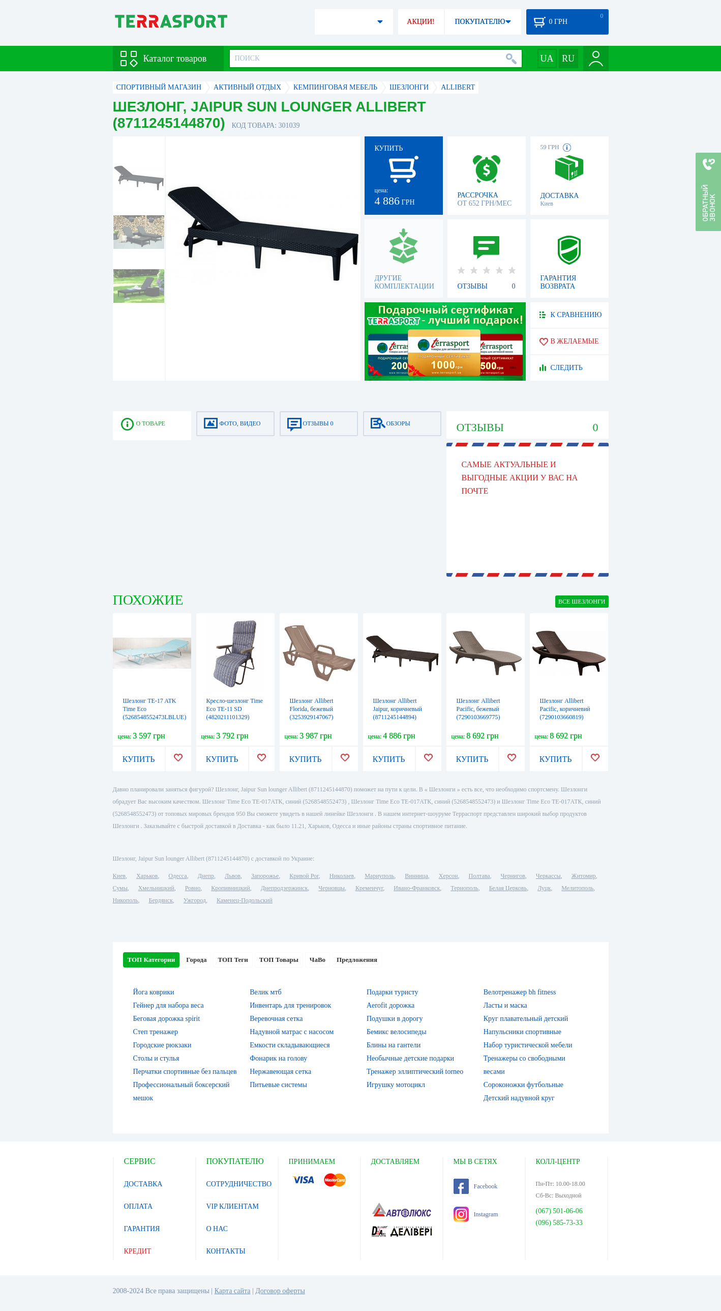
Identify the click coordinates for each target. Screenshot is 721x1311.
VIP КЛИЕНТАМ (232, 1206)
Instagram (476, 1214)
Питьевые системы (278, 1085)
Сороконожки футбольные (523, 1085)
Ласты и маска (505, 1005)
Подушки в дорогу (395, 1018)
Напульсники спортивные (522, 1032)
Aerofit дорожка (390, 1005)
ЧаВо (317, 959)
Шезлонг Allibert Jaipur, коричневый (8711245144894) (397, 709)
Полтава (479, 875)
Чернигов (513, 875)
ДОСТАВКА (143, 1184)
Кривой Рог (303, 875)
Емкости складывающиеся (290, 1045)
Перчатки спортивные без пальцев (185, 1071)
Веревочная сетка (276, 1018)
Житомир (584, 875)
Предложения (357, 959)
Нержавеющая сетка (280, 1071)
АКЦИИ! (420, 21)
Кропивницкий (230, 888)
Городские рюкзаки (162, 1045)
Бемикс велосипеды (397, 1032)
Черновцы (331, 888)
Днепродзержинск (284, 888)
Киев (119, 875)
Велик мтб (265, 992)
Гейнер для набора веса (168, 1005)
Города (196, 959)
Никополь (125, 900)
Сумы (120, 888)
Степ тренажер (155, 1032)
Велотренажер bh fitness (520, 992)
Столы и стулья (156, 1058)
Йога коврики (153, 992)
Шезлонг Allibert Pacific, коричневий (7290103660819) (565, 709)
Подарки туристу (392, 992)
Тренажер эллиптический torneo (415, 1071)
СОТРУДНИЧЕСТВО (239, 1184)
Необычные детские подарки (410, 1058)
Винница (416, 875)
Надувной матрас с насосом (292, 1032)
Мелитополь (577, 888)
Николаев (341, 875)
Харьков (147, 875)
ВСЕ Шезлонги (581, 601)
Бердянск (161, 900)
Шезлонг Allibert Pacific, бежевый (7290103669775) (478, 709)
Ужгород (195, 900)
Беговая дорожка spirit (166, 1018)
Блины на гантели (393, 1045)
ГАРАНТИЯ (142, 1229)
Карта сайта (233, 1291)
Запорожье (265, 875)
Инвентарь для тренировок (290, 1005)
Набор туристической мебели (528, 1045)
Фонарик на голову (278, 1058)
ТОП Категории (151, 959)
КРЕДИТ (138, 1251)
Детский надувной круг (519, 1098)
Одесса (177, 875)
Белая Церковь (508, 888)
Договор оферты (280, 1291)
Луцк (544, 888)
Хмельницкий (156, 888)
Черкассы (548, 875)
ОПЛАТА (138, 1206)
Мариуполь (379, 875)
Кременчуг (369, 888)
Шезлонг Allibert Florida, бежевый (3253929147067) (312, 709)
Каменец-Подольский (245, 900)
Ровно (192, 888)
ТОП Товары (278, 959)
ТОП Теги (233, 959)
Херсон (448, 875)
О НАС (217, 1229)
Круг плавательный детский (526, 1018)
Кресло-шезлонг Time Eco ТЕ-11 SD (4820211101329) (234, 709)
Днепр (206, 875)
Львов (233, 875)
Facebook (476, 1186)
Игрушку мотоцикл (396, 1085)
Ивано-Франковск (417, 888)
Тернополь (464, 888)
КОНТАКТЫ (226, 1251)
